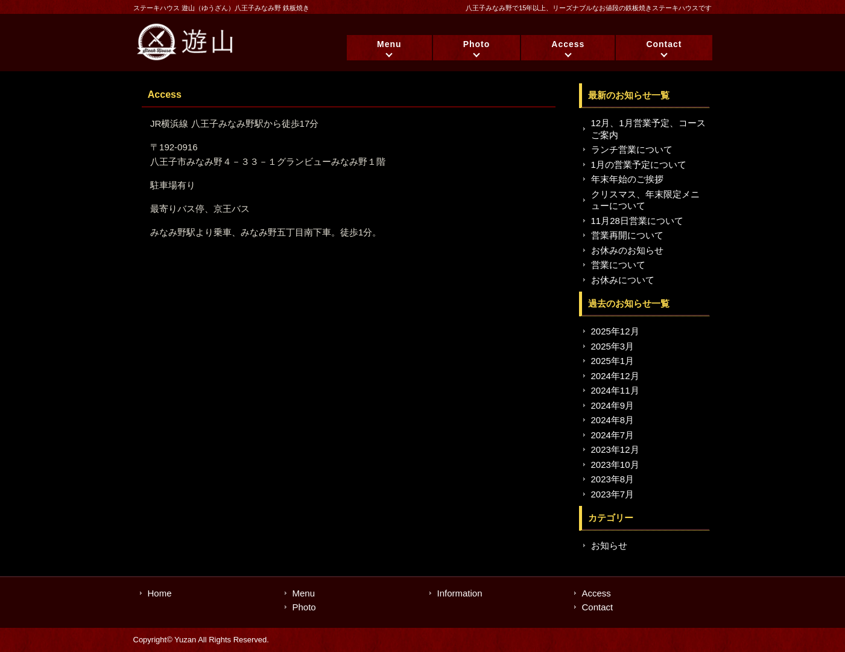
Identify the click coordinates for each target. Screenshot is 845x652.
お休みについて (622, 280)
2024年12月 (615, 376)
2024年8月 (613, 420)
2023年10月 (615, 464)
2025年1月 (613, 361)
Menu (389, 44)
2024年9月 (613, 405)
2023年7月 (613, 494)
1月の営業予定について (638, 164)
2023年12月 (615, 449)
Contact (664, 44)
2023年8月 (613, 479)
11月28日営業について (637, 221)
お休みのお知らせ (627, 250)
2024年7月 (613, 435)
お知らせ (609, 545)
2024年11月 (615, 390)
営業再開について (627, 235)
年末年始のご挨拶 (627, 179)
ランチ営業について (632, 149)
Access (567, 44)
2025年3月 (613, 346)
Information (460, 593)
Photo (476, 44)
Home (160, 593)
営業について (618, 265)
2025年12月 (615, 331)
